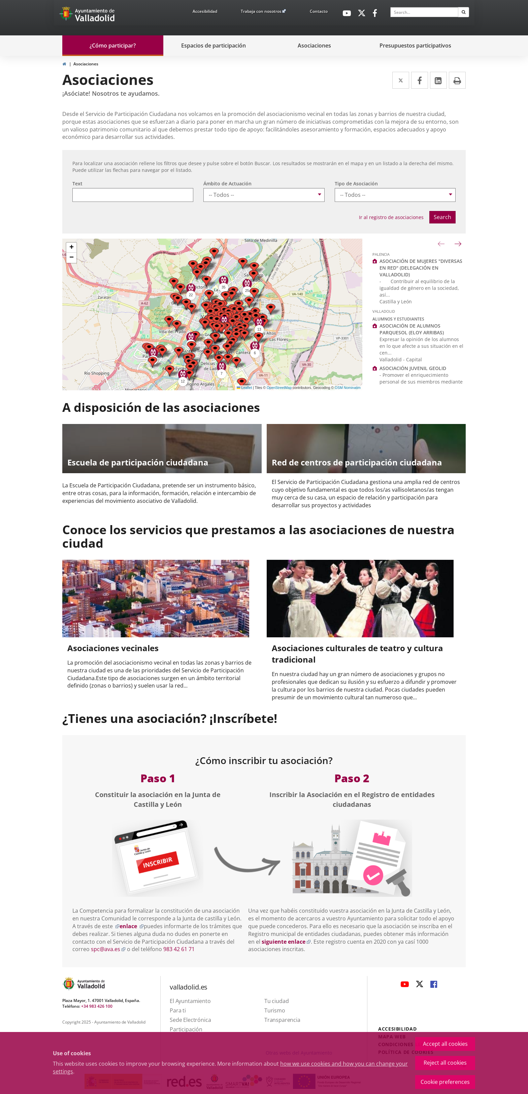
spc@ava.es (108, 949)
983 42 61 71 (179, 949)
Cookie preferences (445, 1082)
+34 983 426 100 (96, 1006)
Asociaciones (85, 64)
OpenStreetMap (279, 388)
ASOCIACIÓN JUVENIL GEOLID (413, 368)
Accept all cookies (445, 1043)
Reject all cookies (445, 1062)
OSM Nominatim (348, 388)
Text (77, 183)
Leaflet (244, 388)
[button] (178, 352)
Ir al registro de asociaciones (391, 217)
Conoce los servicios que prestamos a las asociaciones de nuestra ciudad (258, 536)
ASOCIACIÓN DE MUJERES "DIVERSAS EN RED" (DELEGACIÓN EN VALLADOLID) (421, 268)
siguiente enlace (286, 941)
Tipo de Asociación (356, 183)
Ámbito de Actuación (227, 183)
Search (442, 217)
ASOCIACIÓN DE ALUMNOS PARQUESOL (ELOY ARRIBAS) (412, 329)
